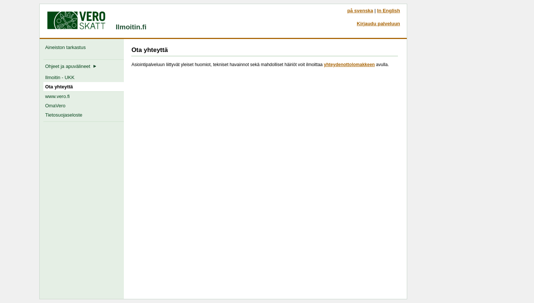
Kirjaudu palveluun (378, 23)
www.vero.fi (57, 96)
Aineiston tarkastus (67, 47)
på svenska (360, 10)
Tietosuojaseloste (63, 115)
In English (388, 10)
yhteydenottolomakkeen (349, 64)
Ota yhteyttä (59, 86)
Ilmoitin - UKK (60, 77)
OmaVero (55, 105)
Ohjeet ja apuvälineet (70, 66)
